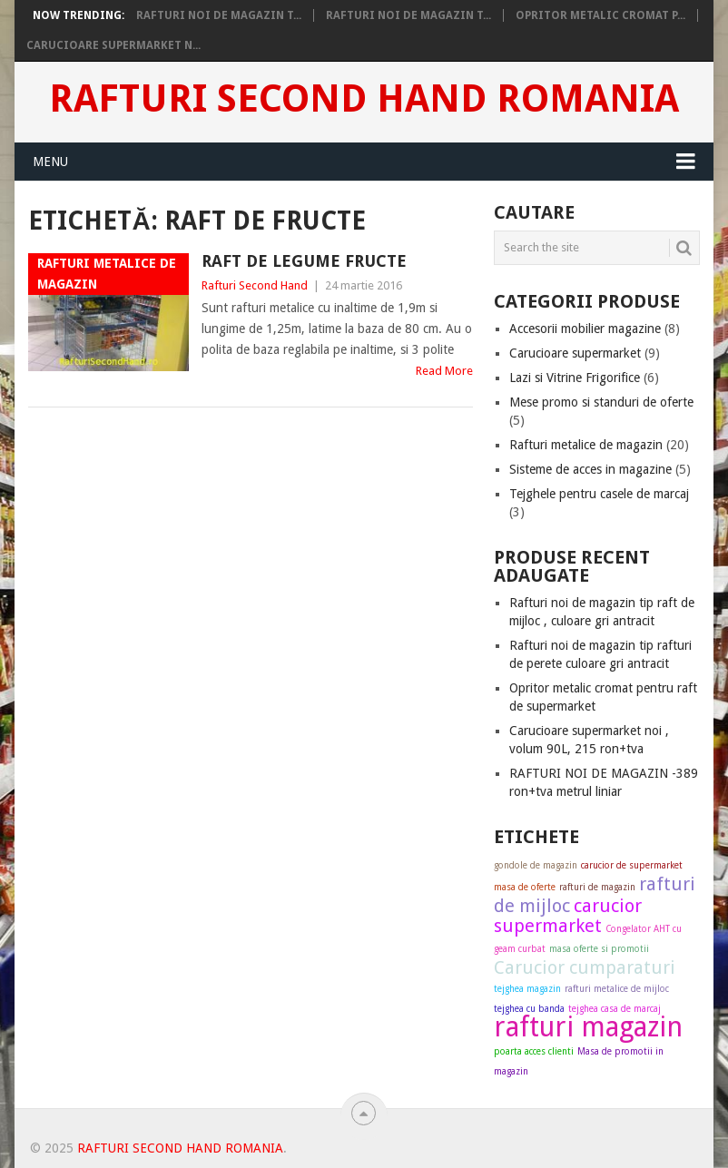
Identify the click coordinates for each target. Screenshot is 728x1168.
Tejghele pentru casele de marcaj (599, 493)
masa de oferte (525, 887)
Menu (50, 161)
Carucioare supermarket (575, 353)
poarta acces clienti (534, 1051)
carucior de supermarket (632, 865)
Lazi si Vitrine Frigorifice (574, 377)
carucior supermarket (568, 916)
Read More (444, 371)
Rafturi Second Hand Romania (364, 99)
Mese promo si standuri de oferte (601, 402)
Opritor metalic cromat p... (600, 15)
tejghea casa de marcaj (614, 1009)
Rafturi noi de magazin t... (218, 15)
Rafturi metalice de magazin (586, 444)
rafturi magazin (588, 1027)
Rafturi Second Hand (255, 285)
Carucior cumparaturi (584, 967)
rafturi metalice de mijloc (617, 989)
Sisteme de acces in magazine (590, 469)
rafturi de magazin (597, 887)
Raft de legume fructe (304, 260)
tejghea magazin (527, 989)
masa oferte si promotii (599, 949)
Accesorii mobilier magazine (585, 328)
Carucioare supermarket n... (113, 45)
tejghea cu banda (529, 1009)
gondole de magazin (535, 865)
